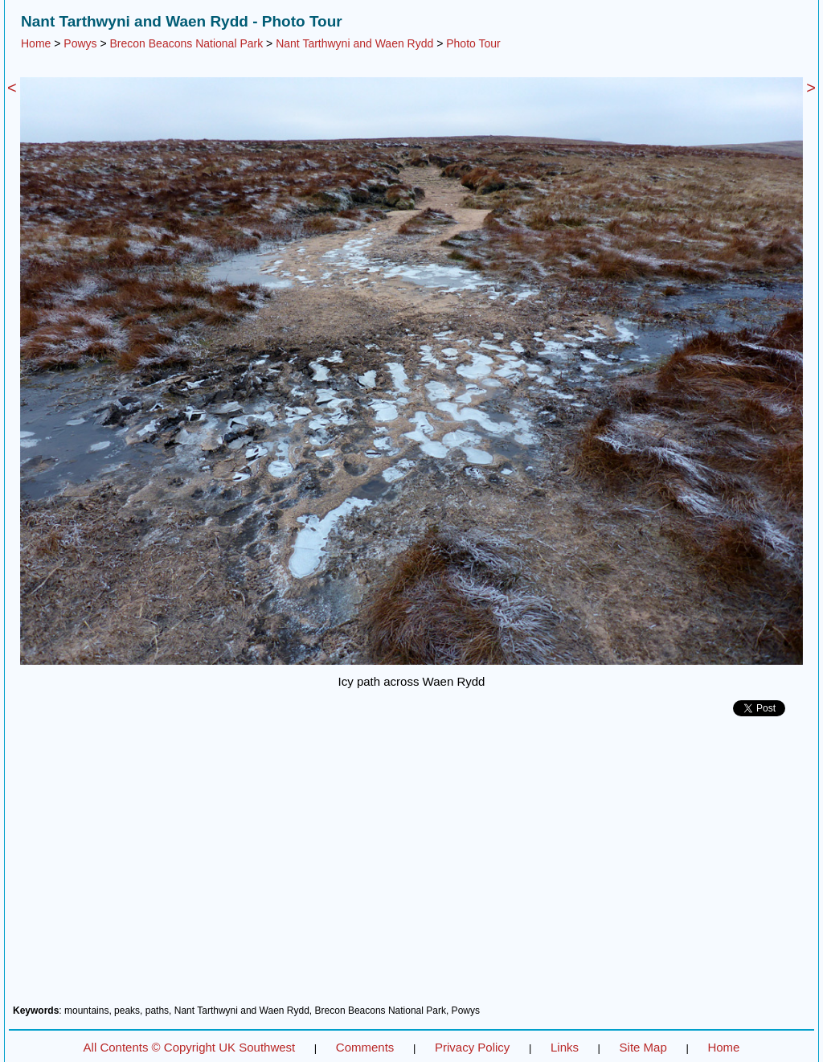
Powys (79, 43)
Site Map (643, 1047)
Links (565, 1047)
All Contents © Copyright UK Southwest (190, 1047)
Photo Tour (473, 43)
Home (36, 43)
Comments (365, 1047)
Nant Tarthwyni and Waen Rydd (354, 43)
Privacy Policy (472, 1047)
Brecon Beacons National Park (187, 43)
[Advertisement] (411, 866)
